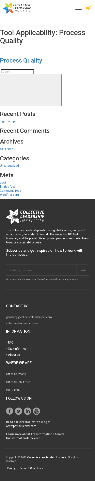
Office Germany (16, 374)
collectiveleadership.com (22, 323)
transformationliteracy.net (23, 438)
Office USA (13, 390)
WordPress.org (9, 194)
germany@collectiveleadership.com (29, 317)
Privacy (11, 468)
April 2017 (6, 148)
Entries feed (8, 186)
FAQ (10, 342)
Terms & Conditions (31, 468)
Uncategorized (9, 165)
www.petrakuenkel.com (21, 426)
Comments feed (10, 190)
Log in (3, 182)
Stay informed (17, 348)
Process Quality (21, 60)
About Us (14, 354)
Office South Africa (18, 382)
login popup (7, 121)
